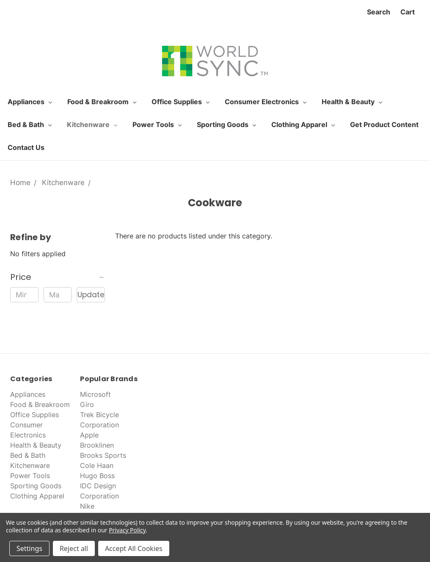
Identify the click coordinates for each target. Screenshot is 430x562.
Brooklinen (97, 445)
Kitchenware (92, 124)
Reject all (74, 548)
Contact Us (26, 147)
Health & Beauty (352, 101)
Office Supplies (180, 101)
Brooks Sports (103, 455)
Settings (29, 548)
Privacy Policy (127, 530)
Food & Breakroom (101, 101)
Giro (87, 404)
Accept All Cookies (134, 548)
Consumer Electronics (265, 101)
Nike (87, 506)
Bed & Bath (30, 124)
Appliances (30, 101)
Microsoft (95, 394)
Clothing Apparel (303, 124)
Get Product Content (384, 124)
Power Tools (157, 124)
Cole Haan (96, 465)
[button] (57, 277)
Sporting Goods (226, 124)
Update (91, 295)
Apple (89, 435)
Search (378, 12)
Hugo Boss (97, 475)
